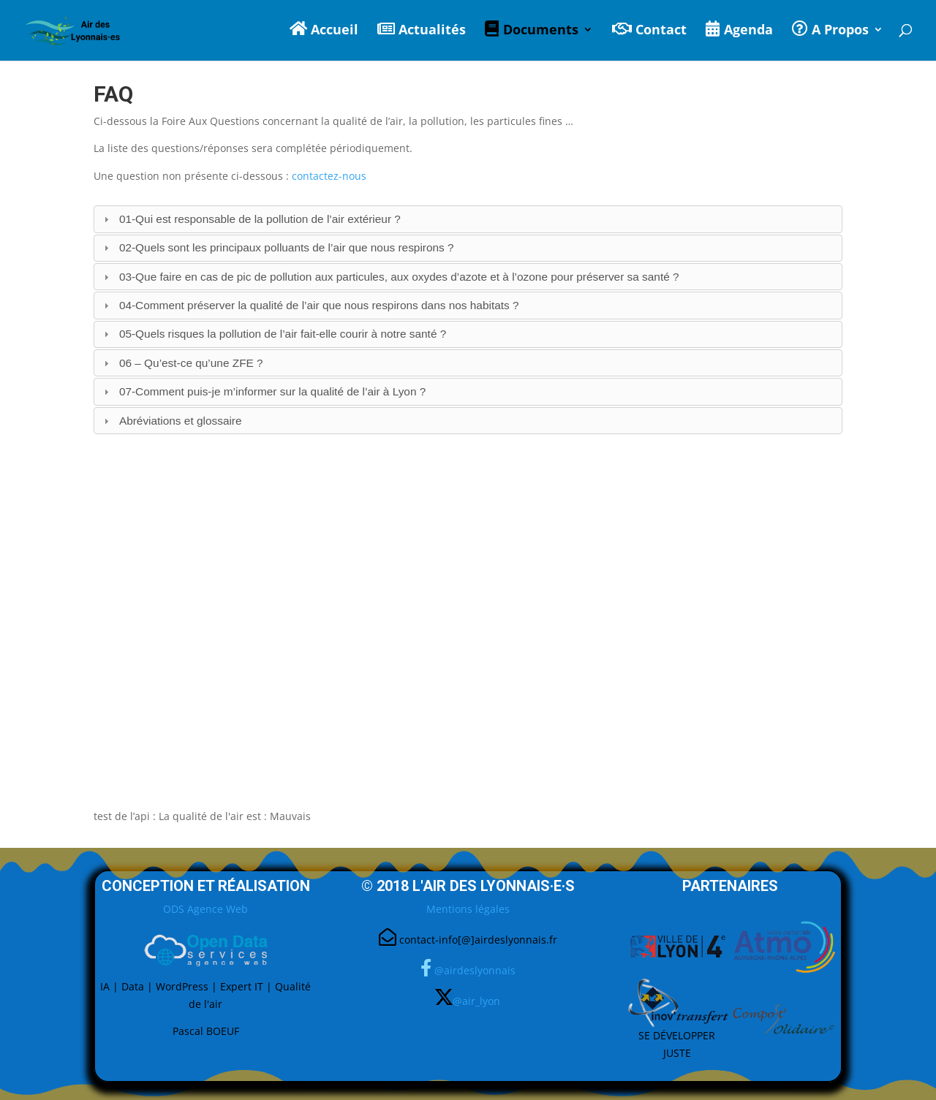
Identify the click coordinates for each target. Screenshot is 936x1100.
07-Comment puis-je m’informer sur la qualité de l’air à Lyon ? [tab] (263, 391)
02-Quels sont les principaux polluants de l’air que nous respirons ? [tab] (277, 247)
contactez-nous (329, 176)
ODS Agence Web (205, 909)
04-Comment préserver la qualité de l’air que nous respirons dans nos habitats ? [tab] (309, 305)
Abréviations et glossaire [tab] (171, 420)
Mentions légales (468, 909)
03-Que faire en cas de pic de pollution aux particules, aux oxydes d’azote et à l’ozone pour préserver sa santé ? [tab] (389, 276)
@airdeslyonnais (475, 970)
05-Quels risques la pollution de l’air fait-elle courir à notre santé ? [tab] (273, 333)
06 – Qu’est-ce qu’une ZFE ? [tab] (181, 363)
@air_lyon (476, 1001)
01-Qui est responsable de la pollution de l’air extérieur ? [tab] (250, 219)
